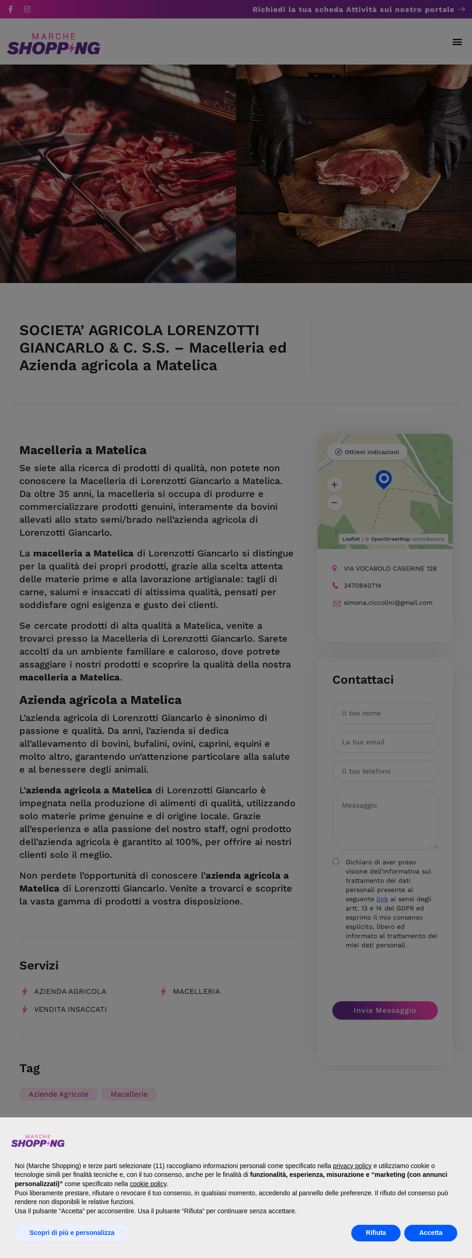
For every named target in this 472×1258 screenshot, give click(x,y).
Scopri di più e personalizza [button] (72, 1232)
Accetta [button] (430, 1232)
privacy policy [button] (352, 1165)
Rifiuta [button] (376, 1232)
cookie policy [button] (148, 1183)
